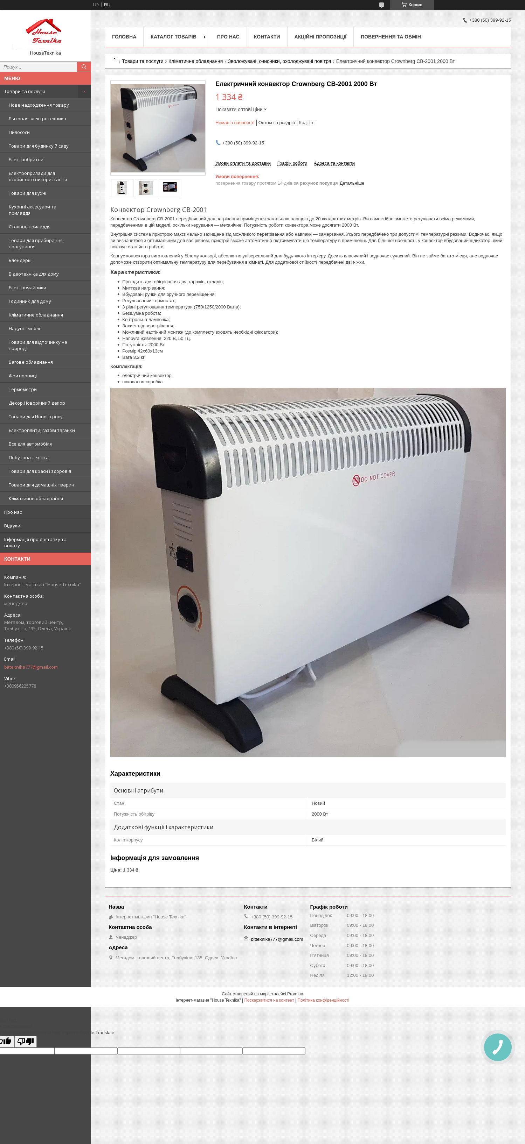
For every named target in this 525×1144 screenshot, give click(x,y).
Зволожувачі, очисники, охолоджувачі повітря (279, 61)
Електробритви (26, 159)
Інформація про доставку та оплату (35, 542)
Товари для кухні (27, 193)
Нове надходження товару (39, 105)
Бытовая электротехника (37, 118)
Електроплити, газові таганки (42, 430)
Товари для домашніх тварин (41, 485)
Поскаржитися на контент (269, 1000)
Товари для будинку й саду (39, 146)
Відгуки (12, 526)
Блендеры (20, 260)
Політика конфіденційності (324, 1000)
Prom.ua (295, 994)
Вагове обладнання (31, 362)
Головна (124, 37)
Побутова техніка (29, 457)
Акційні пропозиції (321, 37)
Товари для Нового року (36, 416)
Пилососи (19, 132)
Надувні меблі (24, 328)
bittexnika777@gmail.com (31, 667)
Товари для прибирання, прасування (36, 243)
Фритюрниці (23, 375)
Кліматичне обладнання (36, 315)
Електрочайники (27, 287)
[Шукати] (84, 67)
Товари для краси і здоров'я (40, 471)
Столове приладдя (29, 226)
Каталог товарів (173, 37)
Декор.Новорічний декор (37, 403)
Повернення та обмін (391, 37)
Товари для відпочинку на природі (38, 345)
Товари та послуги (24, 91)
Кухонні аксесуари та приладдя (32, 210)
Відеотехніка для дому (34, 274)
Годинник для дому (30, 301)
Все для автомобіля (30, 444)
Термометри (23, 389)
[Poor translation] (25, 1041)
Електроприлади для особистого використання (38, 176)
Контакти (267, 37)
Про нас (13, 512)
